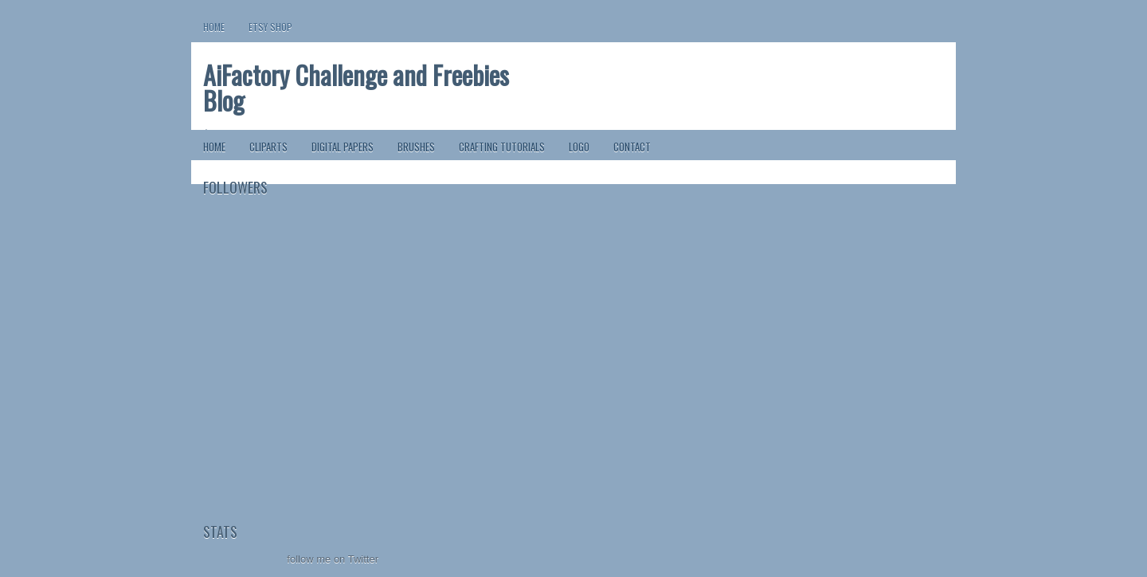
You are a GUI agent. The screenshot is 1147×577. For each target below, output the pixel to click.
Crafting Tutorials (502, 147)
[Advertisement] (282, 422)
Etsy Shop (270, 26)
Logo (579, 147)
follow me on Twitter (332, 559)
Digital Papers (342, 147)
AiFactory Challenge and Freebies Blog (356, 87)
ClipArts (268, 147)
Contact (632, 147)
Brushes (416, 147)
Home (214, 26)
